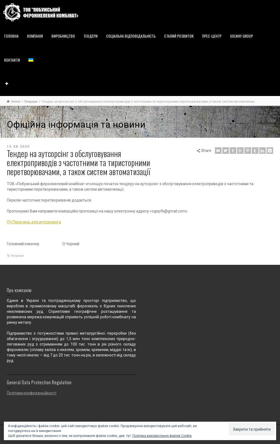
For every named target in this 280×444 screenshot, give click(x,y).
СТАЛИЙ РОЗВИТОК (179, 36)
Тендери (17, 255)
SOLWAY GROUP (241, 36)
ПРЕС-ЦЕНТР (211, 36)
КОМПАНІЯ (35, 36)
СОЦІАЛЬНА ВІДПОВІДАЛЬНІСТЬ (131, 36)
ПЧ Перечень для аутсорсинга (34, 222)
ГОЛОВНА (11, 36)
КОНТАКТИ (12, 60)
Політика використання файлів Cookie (162, 436)
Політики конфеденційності (31, 393)
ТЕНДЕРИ (90, 36)
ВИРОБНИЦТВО (63, 36)
